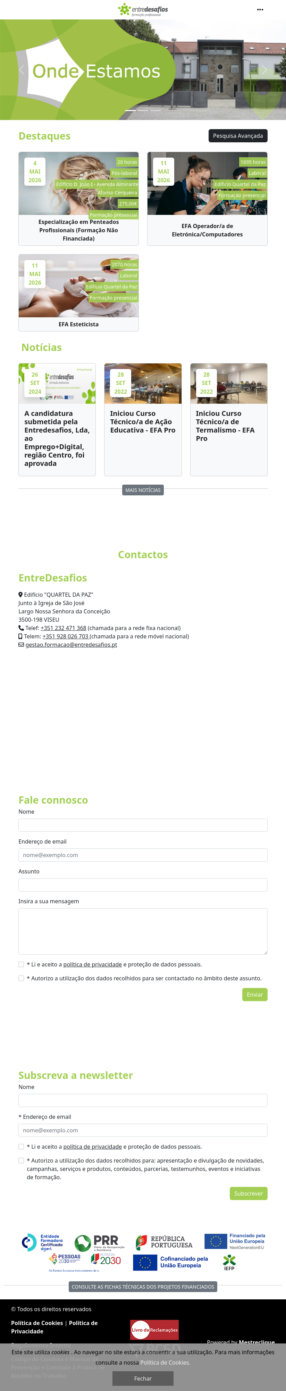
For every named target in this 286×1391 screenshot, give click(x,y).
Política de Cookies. (165, 1362)
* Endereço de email (44, 1117)
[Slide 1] (130, 111)
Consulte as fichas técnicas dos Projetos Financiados (143, 1286)
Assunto (29, 871)
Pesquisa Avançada (238, 136)
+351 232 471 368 (63, 628)
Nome (26, 811)
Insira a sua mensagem (48, 901)
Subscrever (248, 1193)
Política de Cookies (37, 1323)
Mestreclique (257, 1342)
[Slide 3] (155, 111)
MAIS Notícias (143, 490)
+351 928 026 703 (66, 636)
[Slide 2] (143, 111)
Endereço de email (42, 841)
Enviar (255, 994)
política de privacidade (93, 964)
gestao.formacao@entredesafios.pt (71, 644)
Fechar (143, 1378)
